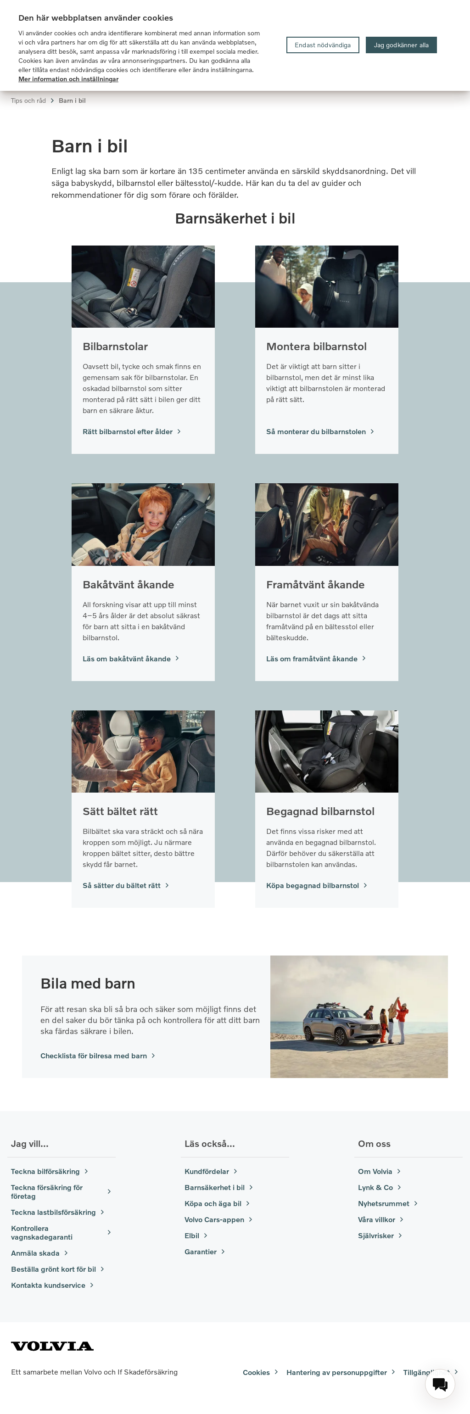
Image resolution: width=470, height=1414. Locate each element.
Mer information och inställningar (68, 79)
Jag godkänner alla (401, 45)
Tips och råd (33, 100)
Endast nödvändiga (323, 45)
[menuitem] (440, 1384)
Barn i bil (72, 100)
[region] (235, 45)
